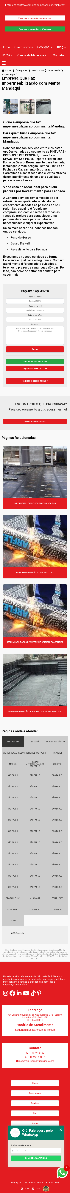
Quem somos (23, 47)
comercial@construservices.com (35, 1061)
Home (6, 47)
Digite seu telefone (35, 315)
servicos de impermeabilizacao (37, 70)
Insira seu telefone (21, 1145)
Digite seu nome (35, 297)
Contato (58, 55)
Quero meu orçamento (35, 421)
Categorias (21, 70)
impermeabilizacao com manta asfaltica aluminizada (54, 70)
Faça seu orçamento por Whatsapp (35, 29)
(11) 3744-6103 (35, 1053)
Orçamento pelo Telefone (35, 369)
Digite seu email (35, 306)
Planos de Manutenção (32, 55)
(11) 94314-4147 (35, 1057)
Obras (6, 55)
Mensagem (35, 324)
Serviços (43, 47)
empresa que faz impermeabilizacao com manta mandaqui (9, 74)
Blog (60, 47)
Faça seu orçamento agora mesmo (34, 18)
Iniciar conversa (36, 1158)
